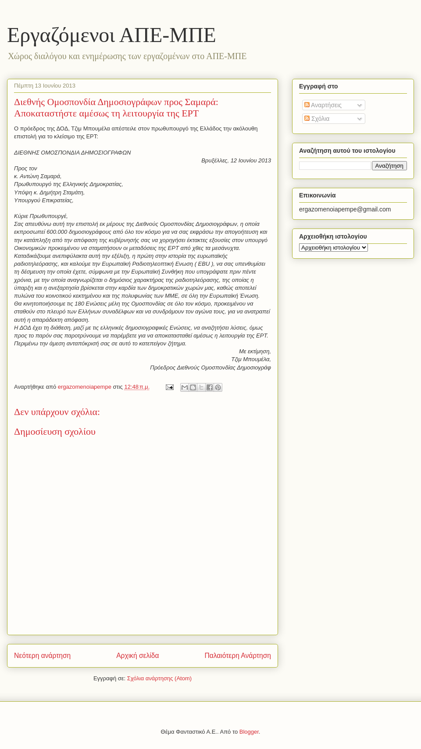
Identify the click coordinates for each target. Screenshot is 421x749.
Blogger (249, 731)
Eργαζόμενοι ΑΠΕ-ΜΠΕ (111, 34)
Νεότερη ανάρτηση (42, 655)
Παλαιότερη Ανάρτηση (237, 655)
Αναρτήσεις (323, 105)
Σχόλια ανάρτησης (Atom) (159, 678)
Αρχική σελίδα (137, 655)
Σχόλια (316, 118)
